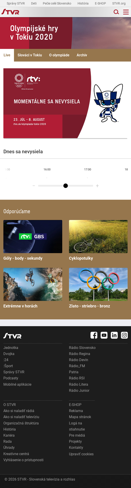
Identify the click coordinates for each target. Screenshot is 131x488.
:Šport (8, 366)
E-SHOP (101, 3)
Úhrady (9, 447)
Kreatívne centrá (16, 454)
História (83, 3)
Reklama (76, 411)
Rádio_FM (77, 366)
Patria (73, 372)
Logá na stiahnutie (77, 426)
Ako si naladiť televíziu (21, 417)
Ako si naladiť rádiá (18, 411)
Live (7, 55)
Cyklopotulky (98, 240)
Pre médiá (77, 435)
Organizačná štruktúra (21, 423)
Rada (7, 441)
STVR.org (119, 3)
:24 (5, 360)
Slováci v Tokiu (30, 55)
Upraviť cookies (81, 454)
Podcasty (10, 378)
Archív (82, 55)
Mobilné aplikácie (17, 384)
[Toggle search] (116, 12)
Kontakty (76, 447)
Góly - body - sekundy (32, 240)
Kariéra (9, 435)
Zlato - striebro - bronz (98, 288)
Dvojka (8, 354)
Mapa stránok (80, 417)
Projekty (75, 441)
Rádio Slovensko (82, 348)
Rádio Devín (78, 360)
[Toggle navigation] (126, 12)
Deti (34, 3)
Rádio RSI (77, 378)
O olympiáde (59, 55)
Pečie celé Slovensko (57, 3)
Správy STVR (16, 3)
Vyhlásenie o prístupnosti (23, 460)
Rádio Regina (79, 354)
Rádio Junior (79, 390)
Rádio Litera (78, 384)
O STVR (9, 405)
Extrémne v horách (32, 288)
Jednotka (10, 348)
